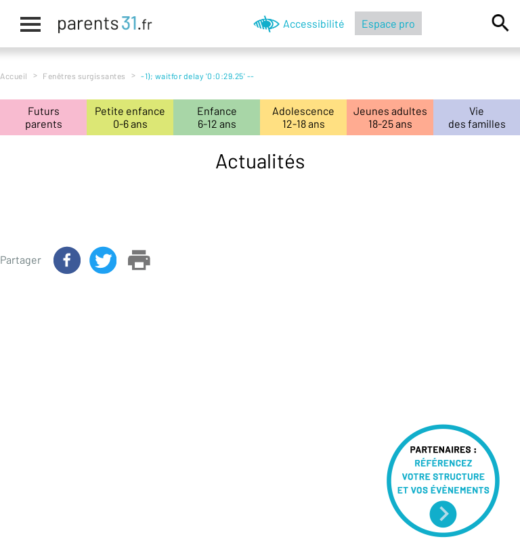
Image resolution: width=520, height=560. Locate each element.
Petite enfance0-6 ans (130, 116)
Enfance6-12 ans (217, 116)
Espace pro (388, 23)
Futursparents (43, 116)
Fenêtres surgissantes (84, 75)
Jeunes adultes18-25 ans (390, 116)
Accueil (14, 75)
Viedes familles (477, 116)
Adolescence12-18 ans (303, 116)
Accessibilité (314, 23)
